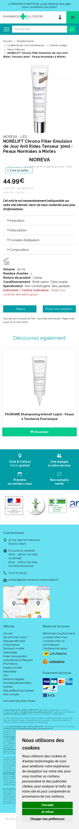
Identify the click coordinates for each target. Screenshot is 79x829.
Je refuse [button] (47, 811)
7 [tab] (49, 442)
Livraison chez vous (55, 637)
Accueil (7, 41)
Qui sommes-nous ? (15, 637)
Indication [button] (15, 221)
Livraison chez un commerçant (54, 642)
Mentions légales (13, 679)
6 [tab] (43, 442)
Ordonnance (11, 644)
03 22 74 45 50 (17, 572)
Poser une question (15, 656)
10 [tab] (68, 442)
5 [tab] (36, 442)
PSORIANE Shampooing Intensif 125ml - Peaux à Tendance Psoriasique (39, 417)
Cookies (8, 686)
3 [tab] (24, 442)
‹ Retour (19, 309)
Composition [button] (18, 250)
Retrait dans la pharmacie (59, 633)
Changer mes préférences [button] (47, 819)
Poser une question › (60, 309)
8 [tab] (55, 442)
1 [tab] (11, 442)
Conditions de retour (55, 648)
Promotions (10, 663)
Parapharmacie (25, 41)
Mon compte (11, 694)
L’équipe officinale (14, 640)
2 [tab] (17, 442)
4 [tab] (30, 442)
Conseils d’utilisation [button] (23, 240)
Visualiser (39, 432)
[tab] (39, 220)
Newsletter (10, 671)
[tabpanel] (39, 392)
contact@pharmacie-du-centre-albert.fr (33, 580)
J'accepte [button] (47, 805)
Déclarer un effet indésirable (13, 650)
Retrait (19, 460)
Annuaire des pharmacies (19, 700)
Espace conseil (12, 667)
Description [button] (17, 230)
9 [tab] (62, 442)
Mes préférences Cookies (18, 690)
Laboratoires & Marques (18, 660)
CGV (6, 675)
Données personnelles (17, 682)
